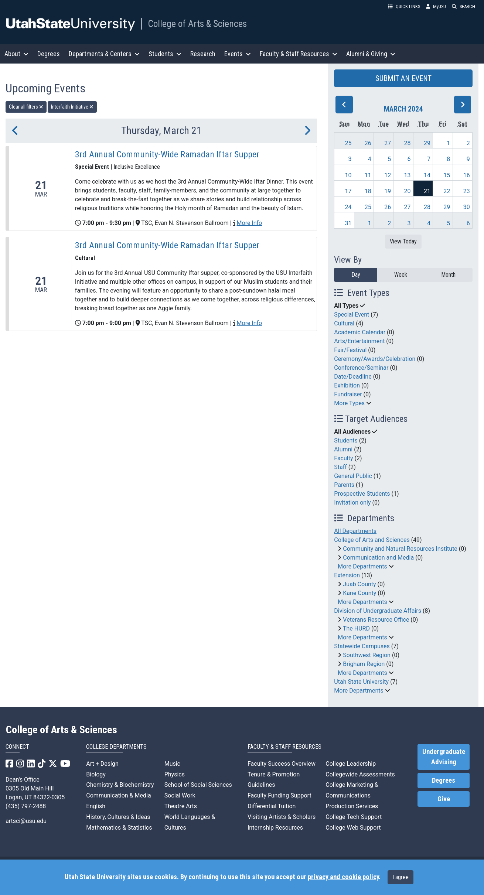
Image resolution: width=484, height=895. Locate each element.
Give (443, 799)
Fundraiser (348, 394)
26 (368, 143)
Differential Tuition (272, 806)
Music (172, 763)
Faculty (343, 458)
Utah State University (361, 681)
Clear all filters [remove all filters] (26, 107)
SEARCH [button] (463, 6)
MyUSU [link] (436, 6)
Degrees (48, 54)
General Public (353, 475)
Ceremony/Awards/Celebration (374, 358)
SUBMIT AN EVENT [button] (403, 78)
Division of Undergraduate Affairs (377, 610)
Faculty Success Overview (282, 763)
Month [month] (448, 274)
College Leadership (350, 763)
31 (348, 223)
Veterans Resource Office (376, 619)
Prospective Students (362, 493)
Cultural (344, 323)
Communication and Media (378, 557)
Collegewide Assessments (360, 774)
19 (387, 191)
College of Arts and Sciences (371, 539)
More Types (349, 403)
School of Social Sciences (198, 784)
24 (348, 207)
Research (202, 54)
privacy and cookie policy (343, 877)
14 (427, 175)
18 (368, 191)
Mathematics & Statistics (119, 827)
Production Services (351, 806)
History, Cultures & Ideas (118, 816)
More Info (249, 222)
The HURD (356, 628)
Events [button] (237, 54)
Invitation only (352, 502)
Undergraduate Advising (443, 757)
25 (348, 143)
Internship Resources (275, 827)
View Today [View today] (403, 241)
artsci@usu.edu (26, 820)
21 (427, 191)
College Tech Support (353, 816)
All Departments (355, 530)
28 (407, 143)
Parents (344, 484)
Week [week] (400, 274)
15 (446, 175)
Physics (174, 774)
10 (348, 175)
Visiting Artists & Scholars (282, 816)
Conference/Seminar (361, 367)
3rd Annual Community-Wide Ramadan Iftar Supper (167, 154)
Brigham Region (364, 663)
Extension (347, 575)
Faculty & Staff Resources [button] (298, 54)
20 (407, 191)
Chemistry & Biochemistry (120, 784)
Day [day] (355, 274)
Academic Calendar (359, 332)
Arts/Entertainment (359, 341)
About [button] (16, 54)
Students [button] (165, 54)
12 (387, 175)
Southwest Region (367, 655)
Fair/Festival (350, 349)
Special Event (351, 314)
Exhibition (347, 385)
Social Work (179, 795)
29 (427, 143)
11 (368, 175)
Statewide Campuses (362, 646)
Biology (96, 774)
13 (407, 175)
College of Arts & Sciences (197, 23)
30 (466, 207)
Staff (340, 467)
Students (345, 440)
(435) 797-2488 (26, 806)
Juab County (359, 584)
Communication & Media (118, 795)
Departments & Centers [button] (104, 54)
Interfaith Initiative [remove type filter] (72, 107)
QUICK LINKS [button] (404, 6)
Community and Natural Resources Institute (400, 548)
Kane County (359, 593)
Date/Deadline (352, 376)
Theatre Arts (180, 806)
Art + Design (102, 763)
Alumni (343, 449)
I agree (400, 877)
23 (466, 191)
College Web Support (353, 827)
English (95, 806)
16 (466, 175)
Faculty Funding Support (279, 795)
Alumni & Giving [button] (370, 54)
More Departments (362, 566)
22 (446, 191)
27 (387, 143)
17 (348, 191)
